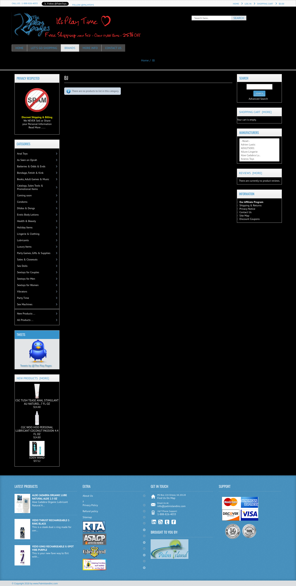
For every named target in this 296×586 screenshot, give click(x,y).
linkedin (154, 522)
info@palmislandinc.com (171, 506)
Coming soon (24, 195)
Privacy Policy (90, 505)
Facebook (173, 522)
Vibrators (22, 291)
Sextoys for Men (26, 278)
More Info (90, 48)
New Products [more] (33, 378)
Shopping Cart (265, 3)
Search (243, 78)
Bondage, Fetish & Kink (30, 172)
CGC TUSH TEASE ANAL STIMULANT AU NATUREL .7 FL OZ (37, 394)
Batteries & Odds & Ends (31, 166)
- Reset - (259, 141)
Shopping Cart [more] (255, 112)
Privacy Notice (247, 208)
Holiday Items (24, 227)
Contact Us (114, 48)
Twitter (167, 522)
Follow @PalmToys (83, 4)
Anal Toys (22, 153)
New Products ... (26, 313)
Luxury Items (24, 246)
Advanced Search (258, 98)
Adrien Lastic (259, 144)
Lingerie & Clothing (28, 234)
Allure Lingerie (259, 152)
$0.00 (281, 3)
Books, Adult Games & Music (33, 179)
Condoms (22, 201)
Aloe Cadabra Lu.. (259, 155)
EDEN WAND (37, 450)
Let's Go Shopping (44, 48)
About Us (88, 495)
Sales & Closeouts (27, 259)
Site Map (244, 215)
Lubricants (23, 240)
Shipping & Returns (250, 205)
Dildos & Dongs (26, 208)
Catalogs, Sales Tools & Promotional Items (30, 187)
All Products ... (25, 320)
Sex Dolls (22, 266)
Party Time (23, 298)
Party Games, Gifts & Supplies (33, 253)
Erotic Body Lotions (28, 214)
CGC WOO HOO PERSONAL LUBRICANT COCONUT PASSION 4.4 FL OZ (36, 423)
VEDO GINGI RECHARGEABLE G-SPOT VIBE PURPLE (53, 548)
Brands (70, 48)
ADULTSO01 (259, 148)
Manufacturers (249, 132)
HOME (19, 48)
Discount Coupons (249, 219)
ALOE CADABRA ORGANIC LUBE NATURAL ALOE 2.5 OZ (49, 496)
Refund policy (90, 511)
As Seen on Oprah (27, 160)
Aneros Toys (259, 159)
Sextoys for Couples (28, 272)
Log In (248, 3)
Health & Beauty (26, 221)
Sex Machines (24, 304)
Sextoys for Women (28, 285)
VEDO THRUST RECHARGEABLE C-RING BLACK (51, 522)
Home (236, 3)
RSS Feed (160, 522)
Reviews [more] (250, 173)
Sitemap (87, 517)
